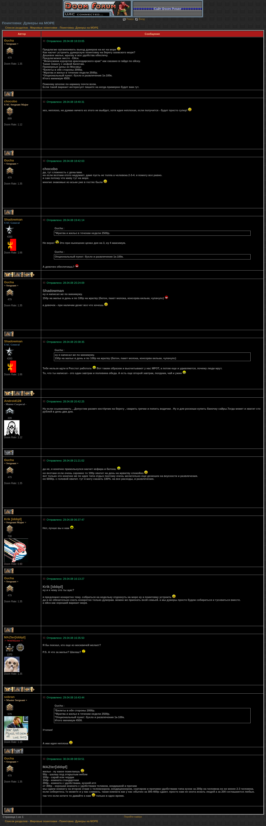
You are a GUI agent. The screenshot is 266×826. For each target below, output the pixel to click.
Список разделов (17, 27)
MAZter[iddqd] (15, 637)
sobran (9, 697)
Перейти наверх (133, 816)
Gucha (9, 40)
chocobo (10, 101)
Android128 (12, 401)
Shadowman (13, 219)
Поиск (128, 19)
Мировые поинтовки (43, 27)
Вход (140, 19)
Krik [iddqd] (13, 519)
